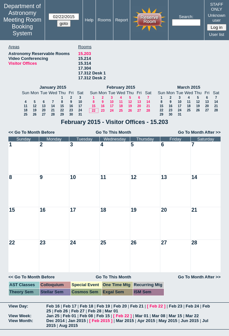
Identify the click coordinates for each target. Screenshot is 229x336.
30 (71, 114)
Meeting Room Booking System (22, 27)
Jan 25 (52, 315)
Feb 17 (69, 306)
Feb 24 (192, 306)
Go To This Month (113, 132)
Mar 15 (175, 315)
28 (53, 114)
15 (62, 106)
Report (121, 19)
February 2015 (121, 87)
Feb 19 (103, 306)
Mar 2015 (125, 320)
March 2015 (188, 87)
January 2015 (53, 87)
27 (43, 114)
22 (62, 110)
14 (53, 106)
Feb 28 (94, 310)
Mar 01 (111, 310)
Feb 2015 (101, 320)
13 (43, 106)
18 (25, 110)
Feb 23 (175, 306)
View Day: (18, 306)
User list (216, 34)
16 (71, 106)
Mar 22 (192, 315)
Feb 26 (61, 310)
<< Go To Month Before (31, 132)
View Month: (20, 320)
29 (62, 114)
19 (34, 110)
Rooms (104, 19)
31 (80, 114)
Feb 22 (156, 306)
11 (25, 106)
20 (43, 110)
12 (34, 106)
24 (80, 110)
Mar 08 (158, 315)
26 (34, 114)
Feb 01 (69, 315)
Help (89, 19)
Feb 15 (103, 315)
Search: (186, 16)
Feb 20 (120, 306)
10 (80, 102)
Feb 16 (53, 306)
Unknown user (216, 18)
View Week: (19, 315)
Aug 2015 (68, 325)
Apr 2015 (146, 320)
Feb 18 (86, 306)
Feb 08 (86, 315)
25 (25, 114)
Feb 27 (78, 310)
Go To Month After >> (199, 132)
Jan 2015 (77, 320)
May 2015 (168, 320)
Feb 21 (136, 306)
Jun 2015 (190, 320)
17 (80, 106)
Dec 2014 (55, 320)
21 (53, 110)
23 (71, 110)
